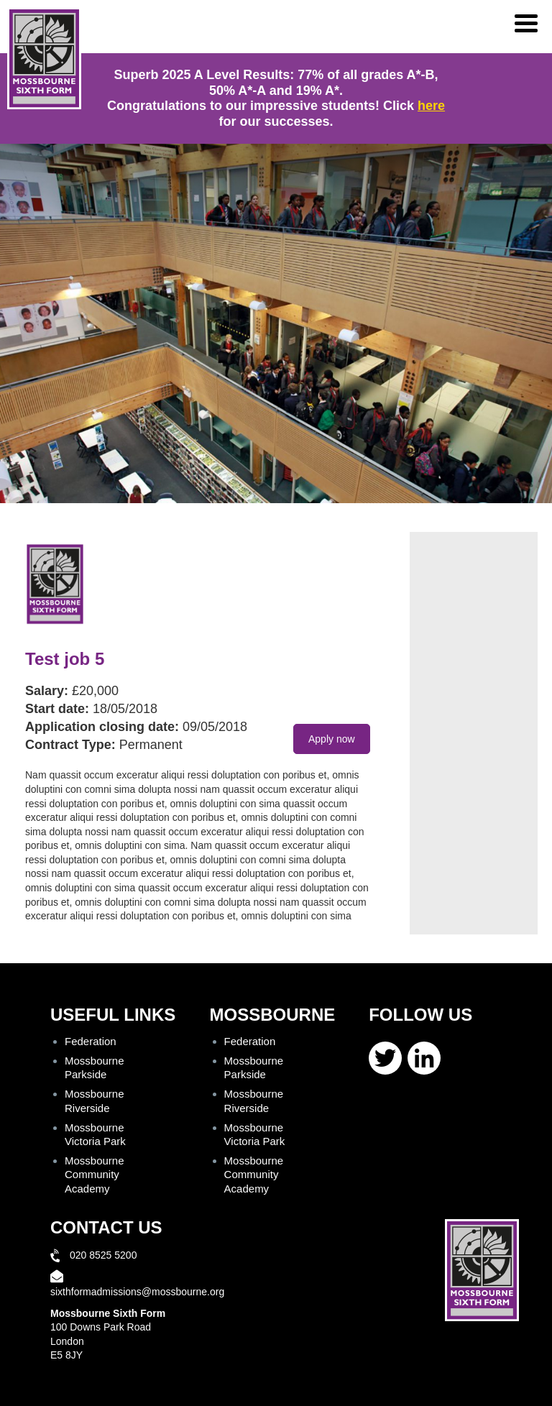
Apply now (331, 739)
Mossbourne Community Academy (94, 1174)
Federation (90, 1041)
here (431, 105)
